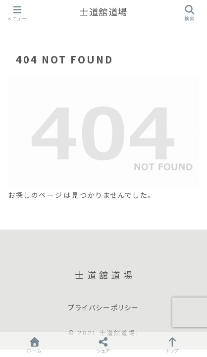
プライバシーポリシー (103, 307)
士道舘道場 (103, 12)
